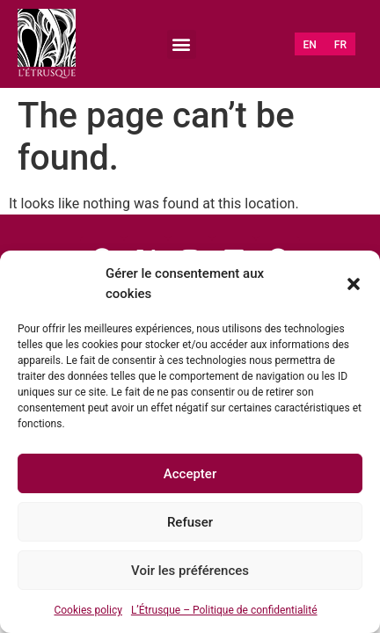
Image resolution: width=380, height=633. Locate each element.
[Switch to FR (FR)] (340, 44)
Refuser (190, 522)
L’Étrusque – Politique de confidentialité (224, 610)
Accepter (190, 474)
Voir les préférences (190, 570)
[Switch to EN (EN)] (310, 44)
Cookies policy (87, 610)
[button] (353, 284)
